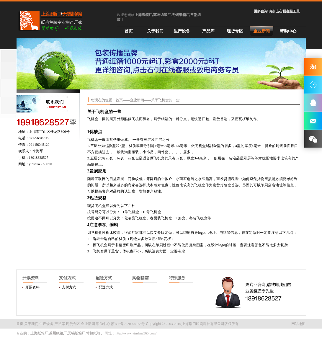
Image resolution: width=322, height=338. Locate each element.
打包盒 (225, 185)
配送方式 (106, 287)
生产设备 (182, 31)
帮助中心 (288, 31)
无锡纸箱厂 (76, 333)
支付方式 (69, 287)
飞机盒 (93, 119)
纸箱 (165, 119)
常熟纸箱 (93, 333)
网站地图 (298, 324)
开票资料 (32, 287)
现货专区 (235, 31)
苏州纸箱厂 (58, 333)
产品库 (208, 31)
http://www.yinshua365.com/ (135, 333)
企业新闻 (261, 31)
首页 (129, 31)
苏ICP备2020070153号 (128, 324)
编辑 (113, 225)
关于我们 (155, 31)
